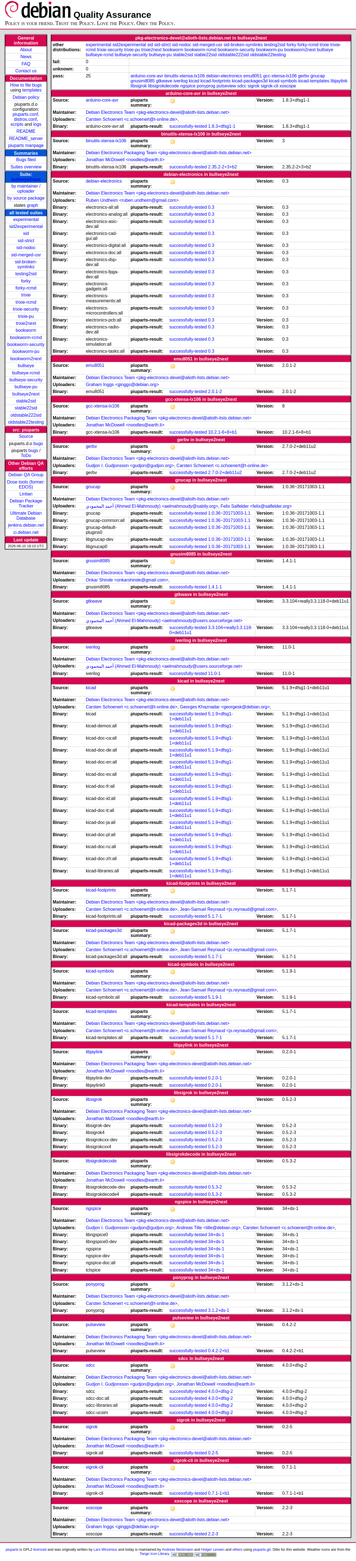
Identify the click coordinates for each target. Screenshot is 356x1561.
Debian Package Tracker (26, 503)
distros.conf (25, 119)
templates (31, 90)
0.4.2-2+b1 (218, 1350)
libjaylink (339, 80)
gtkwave (164, 80)
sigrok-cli (269, 86)
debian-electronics (224, 75)
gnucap (317, 75)
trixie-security (26, 309)
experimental (26, 219)
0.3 (211, 207)
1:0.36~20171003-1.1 (229, 513)
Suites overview (25, 167)
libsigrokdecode (163, 86)
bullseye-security (25, 379)
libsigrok (139, 86)
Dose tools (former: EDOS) (26, 484)
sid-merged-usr (26, 254)
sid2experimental (26, 226)
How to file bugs (26, 85)
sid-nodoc (26, 247)
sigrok (254, 86)
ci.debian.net (26, 532)
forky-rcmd (26, 288)
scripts (17, 124)
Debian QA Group (25, 474)
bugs (38, 443)
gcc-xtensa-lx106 (280, 75)
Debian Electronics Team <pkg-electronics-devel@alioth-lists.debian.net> (158, 112)
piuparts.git (261, 1549)
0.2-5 (213, 1452)
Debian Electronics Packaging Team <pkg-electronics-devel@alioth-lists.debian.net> (169, 152)
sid (26, 233)
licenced (40, 1549)
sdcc (241, 86)
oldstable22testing (26, 422)
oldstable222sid (26, 415)
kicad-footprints (215, 80)
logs (37, 124)
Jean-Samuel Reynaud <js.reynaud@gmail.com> (228, 909)
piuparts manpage (26, 145)
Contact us (25, 70)
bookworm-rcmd (26, 337)
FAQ (25, 64)
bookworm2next (26, 358)
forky (26, 281)
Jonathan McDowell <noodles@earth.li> (125, 159)
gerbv (303, 75)
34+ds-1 (216, 1234)
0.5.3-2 (215, 1187)
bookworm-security (25, 344)
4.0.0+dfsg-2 (220, 1391)
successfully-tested (188, 126)
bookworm (26, 330)
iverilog (181, 80)
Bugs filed (26, 159)
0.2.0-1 (215, 1078)
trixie (26, 295)
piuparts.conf (25, 114)
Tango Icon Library (154, 1554)
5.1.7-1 (215, 916)
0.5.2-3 (215, 1125)
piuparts (12, 1549)
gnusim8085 (143, 80)
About (26, 49)
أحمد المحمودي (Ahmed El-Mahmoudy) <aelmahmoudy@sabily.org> (152, 506)
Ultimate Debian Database (26, 516)
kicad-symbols (283, 80)
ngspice (187, 86)
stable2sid (26, 401)
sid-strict (26, 240)
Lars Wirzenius (105, 1549)
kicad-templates (313, 80)
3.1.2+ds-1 (218, 1310)
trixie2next (26, 323)
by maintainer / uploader (26, 188)
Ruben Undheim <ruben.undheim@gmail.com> (132, 200)
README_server (26, 138)
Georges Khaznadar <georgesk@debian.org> (225, 707)
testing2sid (26, 273)
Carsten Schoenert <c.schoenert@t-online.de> (131, 119)
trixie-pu (26, 316)
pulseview (226, 86)
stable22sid (26, 408)
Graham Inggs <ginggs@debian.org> (122, 384)
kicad (194, 80)
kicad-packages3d (250, 80)
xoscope (287, 86)
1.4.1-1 (215, 587)
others (237, 1549)
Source (26, 436)
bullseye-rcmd (26, 372)
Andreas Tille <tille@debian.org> (208, 1227)
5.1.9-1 (215, 997)
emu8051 (253, 75)
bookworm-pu (25, 351)
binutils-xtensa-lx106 (184, 75)
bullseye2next (26, 179)
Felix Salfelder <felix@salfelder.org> (256, 506)
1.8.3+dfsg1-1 (221, 126)
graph (32, 205)
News (25, 56)
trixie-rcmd (26, 302)
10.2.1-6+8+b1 (222, 432)
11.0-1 (214, 673)
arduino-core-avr (147, 75)
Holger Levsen (213, 1549)
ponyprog (206, 86)
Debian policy (25, 97)
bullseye (26, 365)
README (25, 131)
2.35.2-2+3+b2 (222, 167)
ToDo (26, 455)
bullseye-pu (26, 386)
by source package (25, 198)
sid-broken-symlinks (26, 264)
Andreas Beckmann (177, 1549)
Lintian (25, 494)
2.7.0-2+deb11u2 (225, 472)
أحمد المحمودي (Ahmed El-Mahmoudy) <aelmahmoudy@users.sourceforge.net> (164, 620)
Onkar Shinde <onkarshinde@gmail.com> (127, 580)
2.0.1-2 (215, 391)
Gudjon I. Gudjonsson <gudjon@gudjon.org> (130, 465)
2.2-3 (213, 1533)
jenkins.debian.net (26, 525)
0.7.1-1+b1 (218, 1493)
